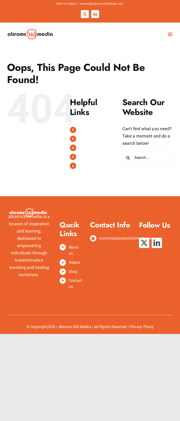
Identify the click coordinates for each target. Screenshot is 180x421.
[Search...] (147, 158)
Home (84, 130)
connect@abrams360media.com (101, 3)
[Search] (128, 158)
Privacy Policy (142, 327)
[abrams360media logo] (29, 196)
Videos (84, 147)
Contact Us (88, 166)
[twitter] (144, 243)
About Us (86, 139)
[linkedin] (157, 243)
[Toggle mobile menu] (170, 34)
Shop (83, 157)
